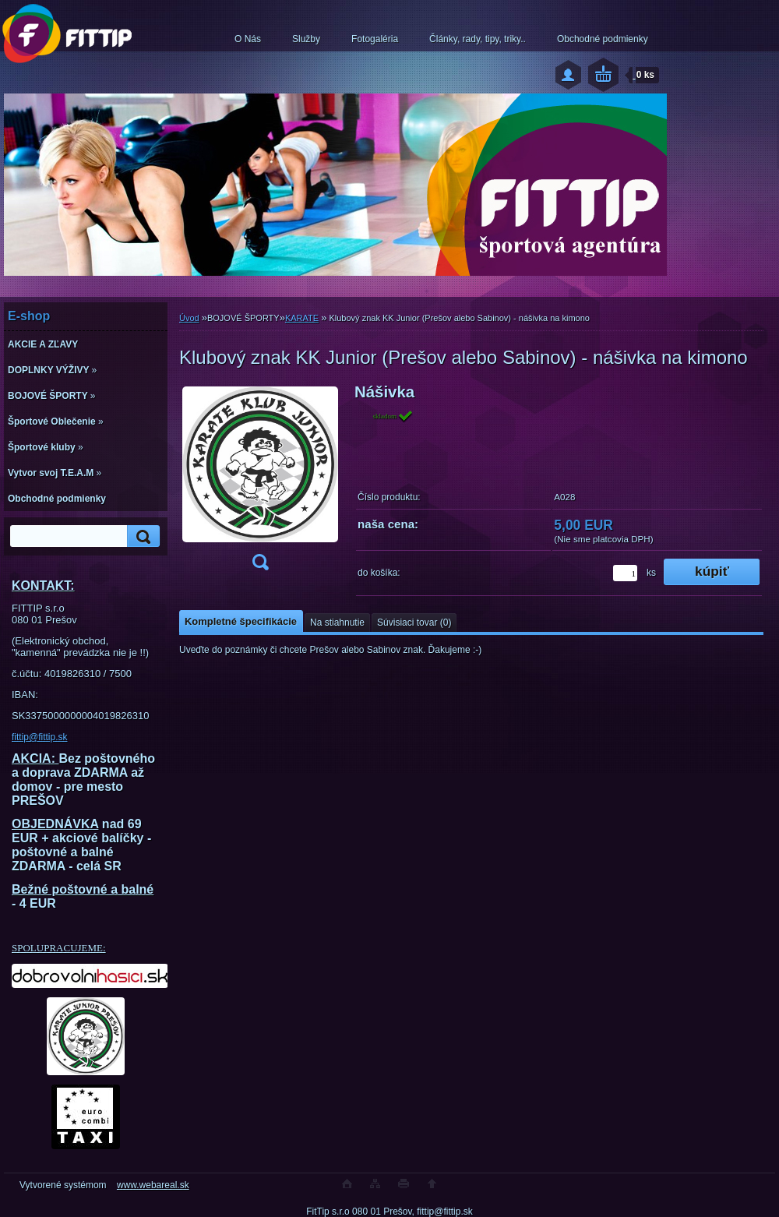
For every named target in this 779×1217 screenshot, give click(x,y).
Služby (306, 39)
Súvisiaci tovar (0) (414, 622)
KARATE (302, 318)
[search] (141, 536)
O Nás (247, 39)
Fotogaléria (374, 39)
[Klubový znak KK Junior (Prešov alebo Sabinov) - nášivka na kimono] (260, 481)
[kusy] (625, 573)
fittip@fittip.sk (40, 737)
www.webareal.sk (153, 1185)
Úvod (189, 318)
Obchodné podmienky (602, 39)
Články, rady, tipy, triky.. (477, 39)
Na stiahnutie (337, 622)
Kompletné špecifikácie (241, 621)
